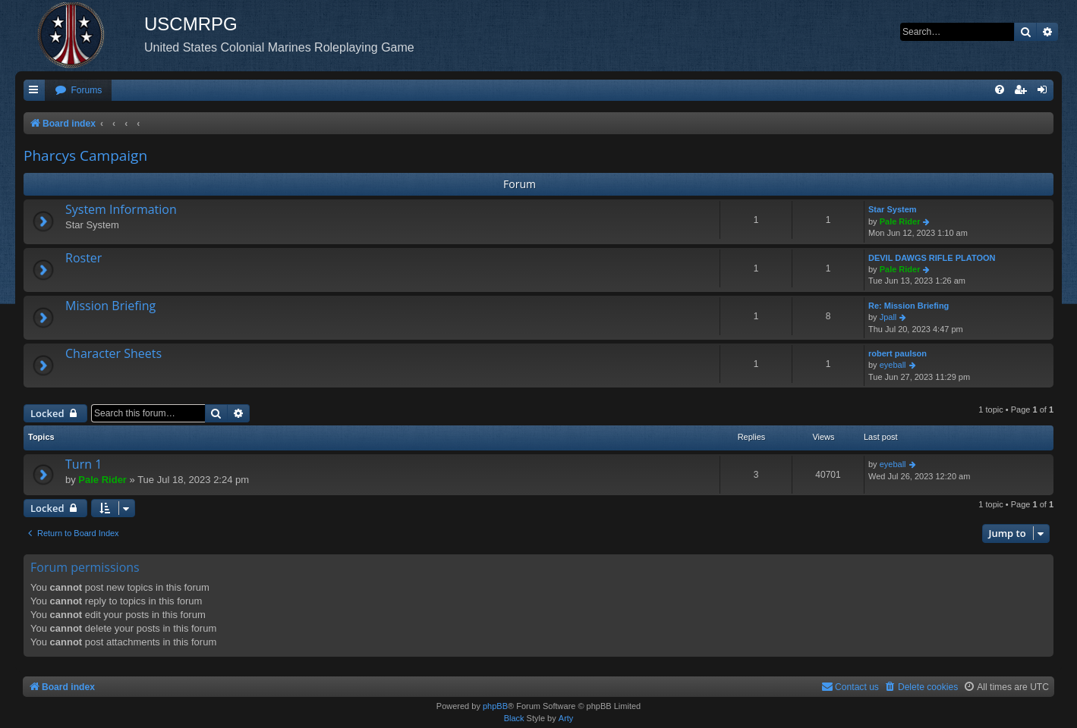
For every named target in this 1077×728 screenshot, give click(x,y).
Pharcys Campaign (85, 155)
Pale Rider (900, 221)
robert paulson (897, 353)
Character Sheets (113, 353)
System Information (121, 209)
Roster (83, 257)
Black (514, 718)
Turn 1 (83, 464)
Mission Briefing (110, 305)
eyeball (893, 364)
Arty (566, 718)
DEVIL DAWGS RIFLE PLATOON (931, 257)
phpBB (495, 706)
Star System (892, 209)
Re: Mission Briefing (908, 305)
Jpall (888, 317)
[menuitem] (78, 90)
